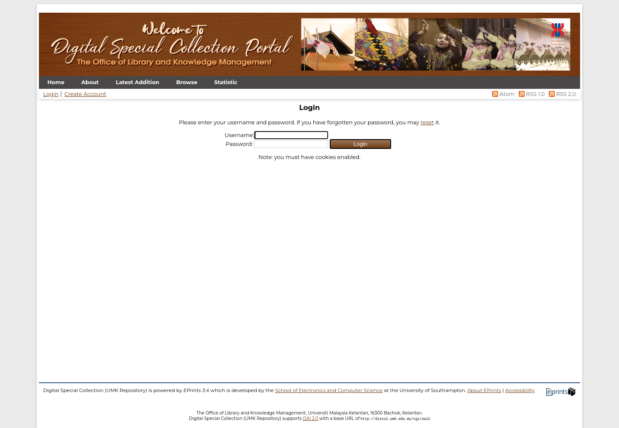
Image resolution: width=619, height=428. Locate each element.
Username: (239, 135)
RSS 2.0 (561, 94)
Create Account (85, 94)
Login (50, 94)
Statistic (226, 82)
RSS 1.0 (531, 94)
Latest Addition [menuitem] (137, 82)
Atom (503, 94)
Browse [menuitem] (186, 82)
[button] (360, 144)
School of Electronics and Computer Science (329, 390)
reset (427, 122)
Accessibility (520, 390)
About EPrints (484, 390)
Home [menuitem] (55, 82)
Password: (239, 144)
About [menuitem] (90, 82)
